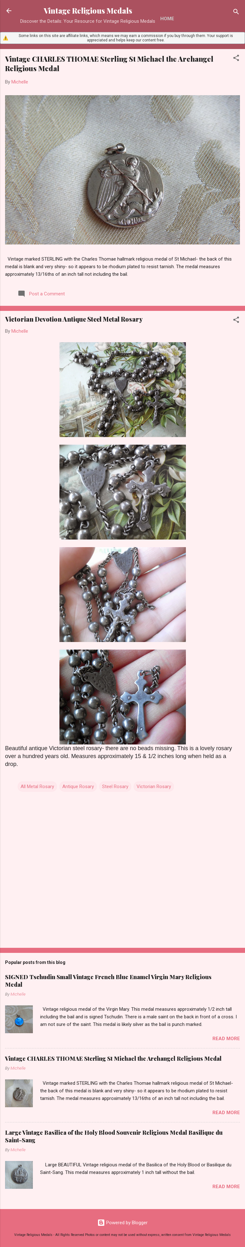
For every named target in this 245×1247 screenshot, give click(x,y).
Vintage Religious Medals (88, 10)
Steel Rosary (115, 786)
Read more (226, 1038)
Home (167, 19)
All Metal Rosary (37, 786)
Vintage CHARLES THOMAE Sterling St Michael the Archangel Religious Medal (113, 1058)
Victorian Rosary (154, 786)
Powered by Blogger (122, 1222)
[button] (236, 59)
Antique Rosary (78, 786)
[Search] (236, 12)
